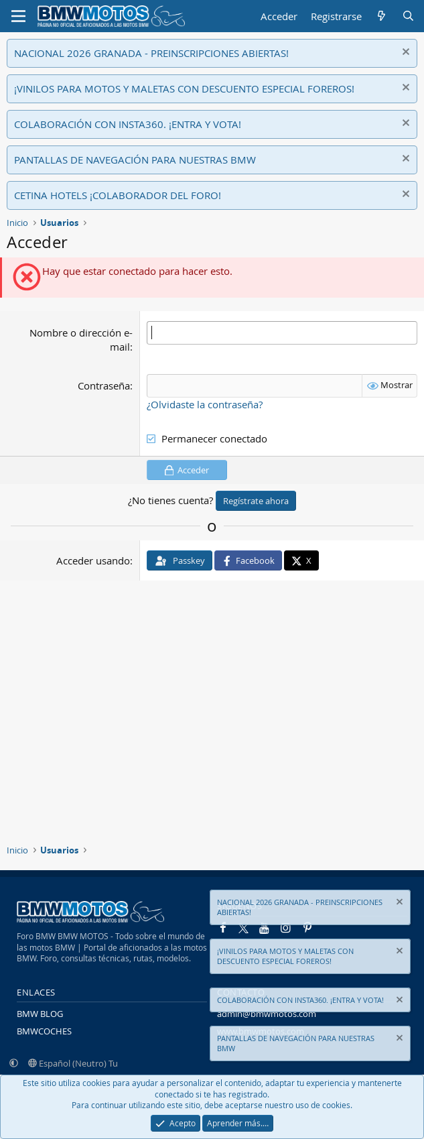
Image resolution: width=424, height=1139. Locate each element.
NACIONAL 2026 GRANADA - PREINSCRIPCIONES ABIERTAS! (151, 53)
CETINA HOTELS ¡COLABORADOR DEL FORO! (117, 195)
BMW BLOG (40, 1014)
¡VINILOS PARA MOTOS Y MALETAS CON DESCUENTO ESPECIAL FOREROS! (184, 88)
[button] (14, 1063)
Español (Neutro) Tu (73, 1063)
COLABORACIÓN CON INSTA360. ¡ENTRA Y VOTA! (127, 124)
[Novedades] (381, 16)
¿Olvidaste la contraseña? (205, 404)
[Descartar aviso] (404, 53)
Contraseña (104, 385)
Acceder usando (93, 560)
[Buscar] (408, 16)
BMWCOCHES (44, 1031)
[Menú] (18, 16)
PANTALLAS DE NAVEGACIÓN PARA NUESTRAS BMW (135, 159)
